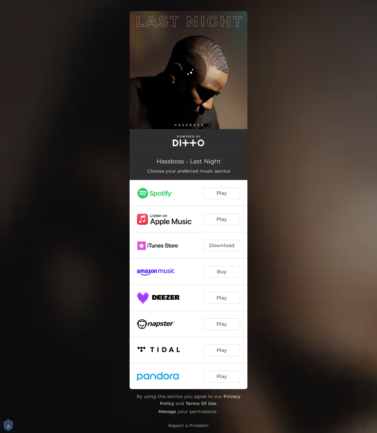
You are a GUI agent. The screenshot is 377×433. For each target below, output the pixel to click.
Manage (167, 411)
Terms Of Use (201, 403)
